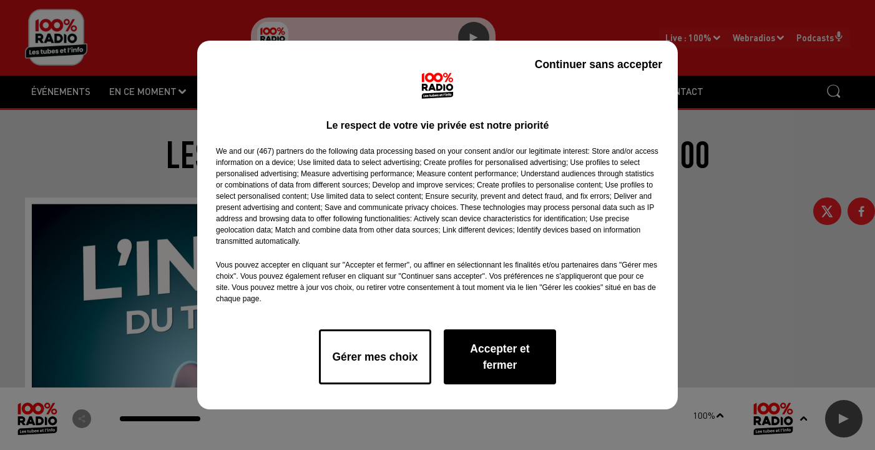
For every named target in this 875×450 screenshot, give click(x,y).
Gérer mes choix (375, 357)
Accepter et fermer (499, 356)
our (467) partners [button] (273, 151)
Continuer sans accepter (598, 64)
